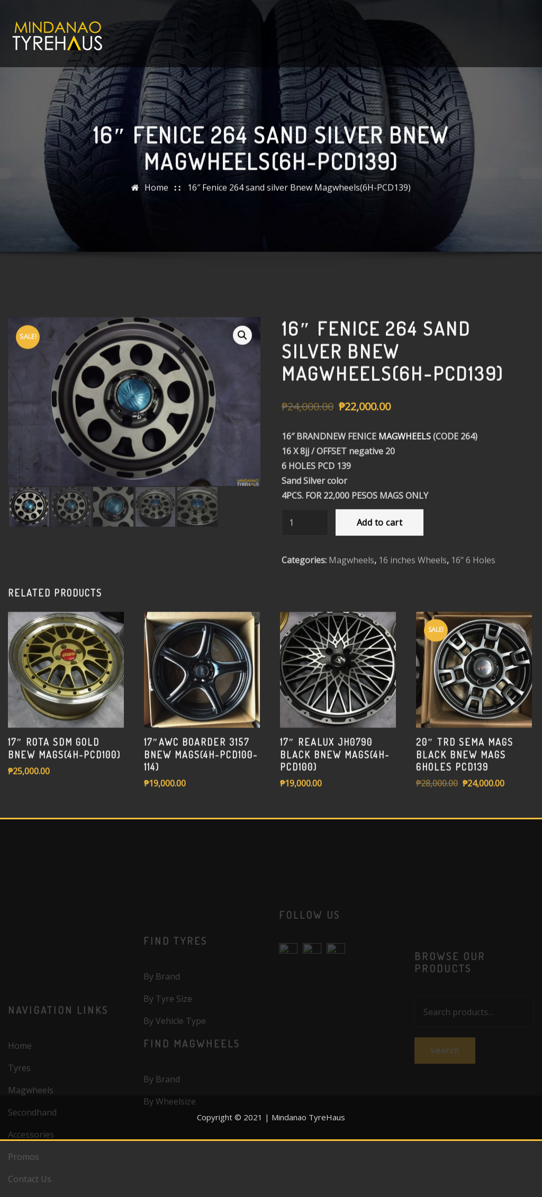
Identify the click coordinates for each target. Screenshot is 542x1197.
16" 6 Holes (473, 629)
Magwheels (351, 629)
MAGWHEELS (404, 505)
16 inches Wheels (412, 629)
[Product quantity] (305, 591)
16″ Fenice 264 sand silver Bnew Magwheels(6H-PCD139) (299, 197)
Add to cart (379, 591)
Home (156, 197)
